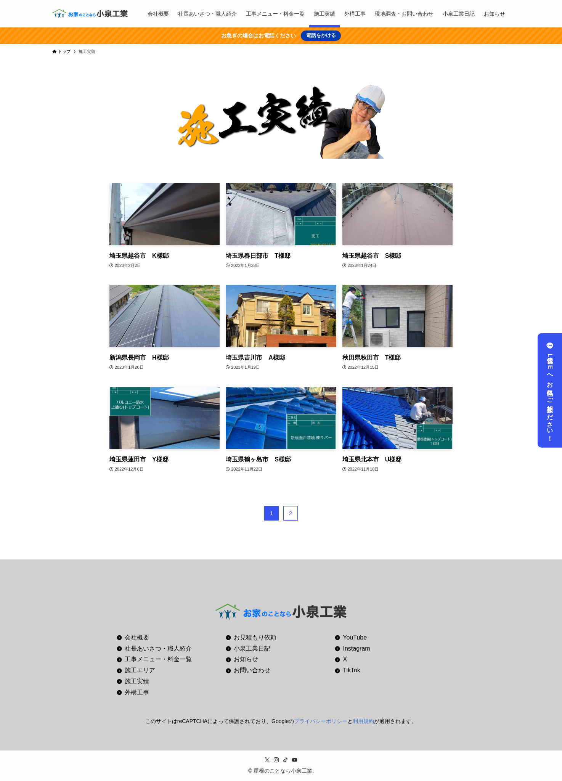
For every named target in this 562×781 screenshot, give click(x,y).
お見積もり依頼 (255, 637)
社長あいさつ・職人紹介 (158, 648)
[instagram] (276, 760)
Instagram (356, 648)
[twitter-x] (267, 760)
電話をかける (321, 35)
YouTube (355, 637)
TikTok (351, 670)
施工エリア (140, 670)
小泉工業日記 (252, 648)
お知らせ (246, 659)
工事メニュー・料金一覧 (158, 659)
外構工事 (137, 692)
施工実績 (137, 681)
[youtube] (294, 760)
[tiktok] (285, 760)
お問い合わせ (252, 670)
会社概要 (137, 637)
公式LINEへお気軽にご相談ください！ (550, 390)
